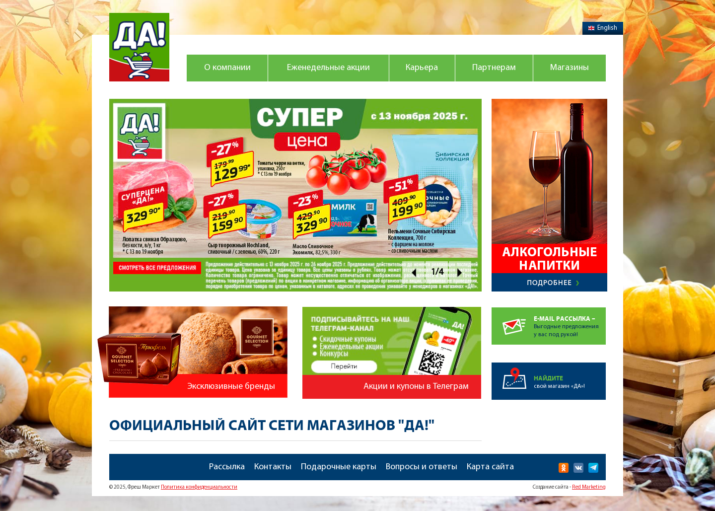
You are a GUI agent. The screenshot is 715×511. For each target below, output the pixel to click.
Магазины (569, 68)
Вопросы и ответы (421, 467)
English (602, 28)
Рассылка (227, 467)
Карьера (422, 68)
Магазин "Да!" (139, 47)
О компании (227, 68)
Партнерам (494, 68)
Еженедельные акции (328, 68)
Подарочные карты (338, 467)
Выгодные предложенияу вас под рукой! (570, 322)
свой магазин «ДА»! (570, 376)
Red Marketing (589, 487)
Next (460, 272)
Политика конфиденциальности (199, 487)
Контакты (272, 467)
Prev (413, 272)
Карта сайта (490, 467)
